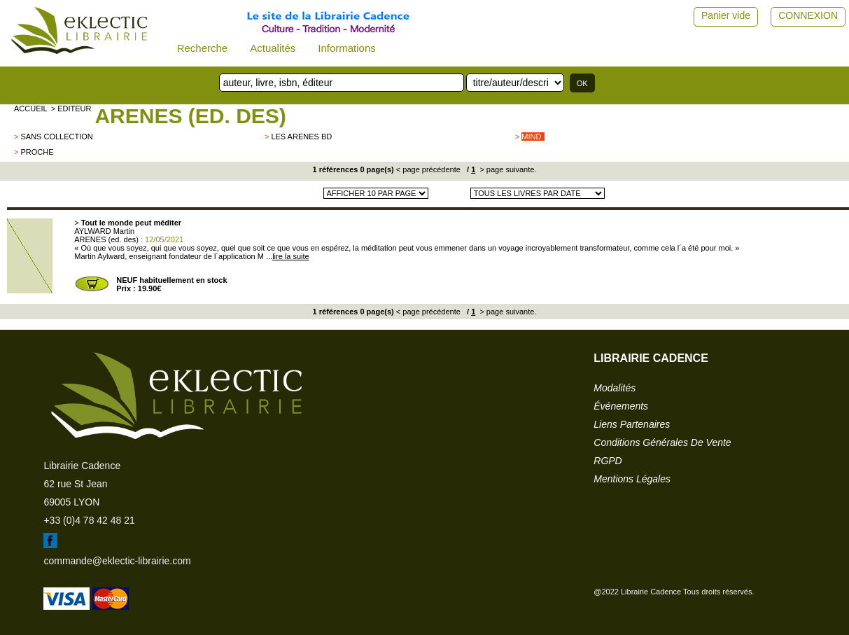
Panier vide (725, 15)
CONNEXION (808, 15)
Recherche (202, 48)
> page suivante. (506, 169)
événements (621, 406)
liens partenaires (632, 424)
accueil (31, 108)
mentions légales (632, 478)
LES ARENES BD (301, 136)
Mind (531, 136)
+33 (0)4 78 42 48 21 (88, 520)
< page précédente (428, 169)
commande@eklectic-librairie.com (116, 560)
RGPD (608, 460)
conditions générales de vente (662, 442)
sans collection (56, 136)
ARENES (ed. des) (190, 115)
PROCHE (36, 152)
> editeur (71, 108)
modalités (615, 387)
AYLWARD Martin (104, 231)
